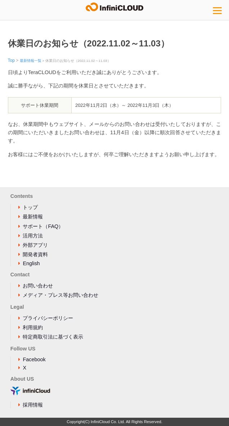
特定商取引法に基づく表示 (53, 337)
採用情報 (33, 405)
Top (11, 60)
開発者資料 (35, 254)
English (31, 263)
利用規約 (33, 327)
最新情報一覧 (30, 61)
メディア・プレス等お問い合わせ (60, 295)
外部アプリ (35, 245)
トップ (30, 207)
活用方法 (33, 236)
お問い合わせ (38, 286)
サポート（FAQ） (43, 226)
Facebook (34, 359)
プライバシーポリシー (48, 318)
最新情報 (33, 216)
